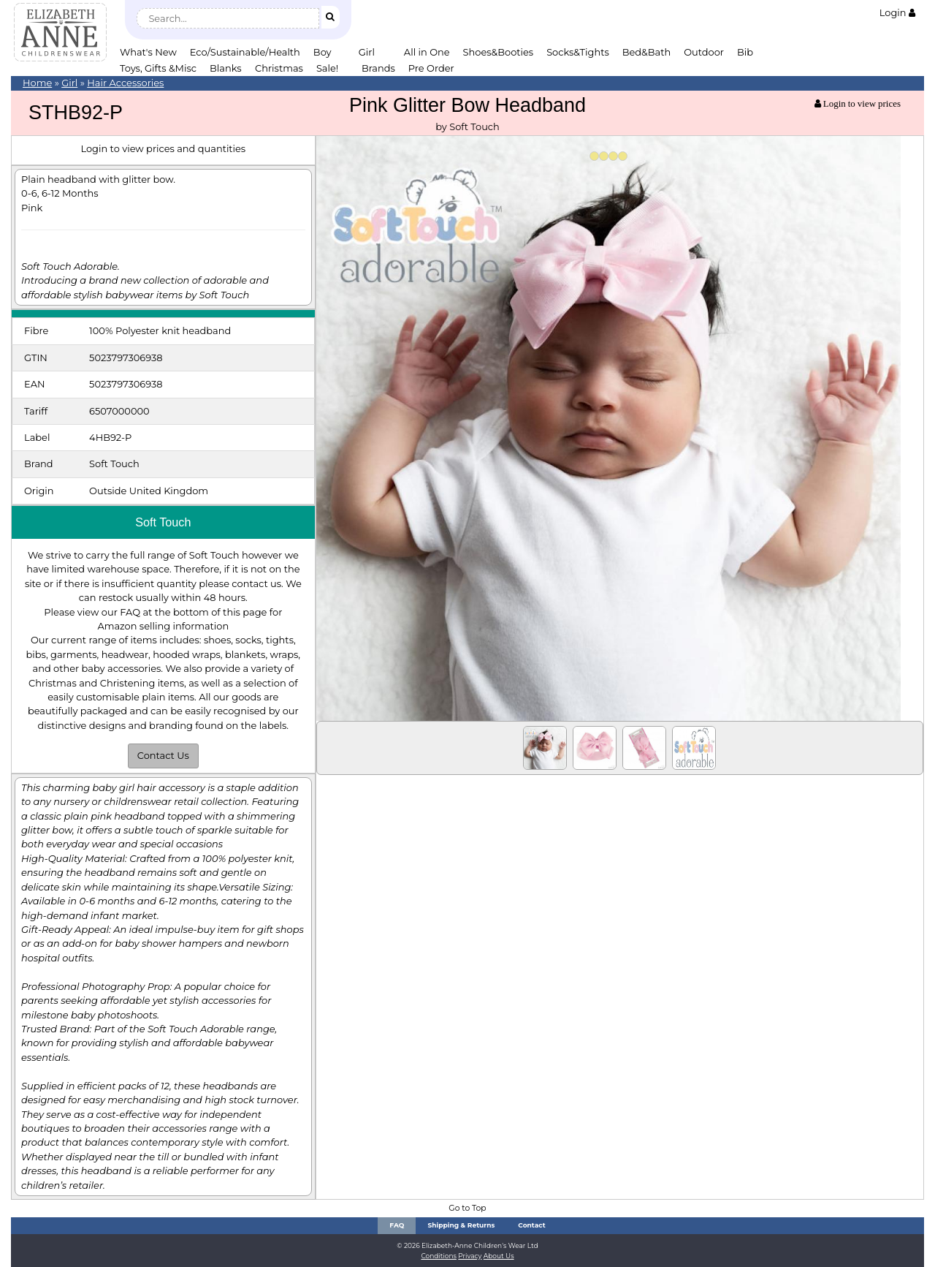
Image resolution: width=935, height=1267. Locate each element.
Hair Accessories (125, 82)
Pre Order (431, 68)
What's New (148, 52)
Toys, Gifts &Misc (158, 68)
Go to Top (467, 1208)
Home (37, 82)
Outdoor (704, 52)
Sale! (327, 68)
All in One (427, 52)
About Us (499, 1256)
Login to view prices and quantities (162, 148)
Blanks (226, 68)
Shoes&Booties (498, 52)
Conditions (439, 1256)
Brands (378, 68)
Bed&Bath (646, 52)
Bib (745, 52)
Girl (367, 52)
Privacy (469, 1256)
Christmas (279, 68)
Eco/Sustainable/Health (245, 52)
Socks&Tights (577, 52)
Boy (322, 52)
